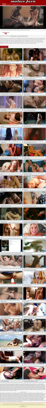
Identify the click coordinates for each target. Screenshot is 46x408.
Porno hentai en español (27, 400)
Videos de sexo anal (7, 400)
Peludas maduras (11, 399)
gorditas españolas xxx (25, 387)
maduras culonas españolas (23, 388)
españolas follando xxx (12, 385)
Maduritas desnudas (5, 399)
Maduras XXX (7, 395)
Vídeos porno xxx (27, 396)
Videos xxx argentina (40, 400)
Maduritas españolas (5, 394)
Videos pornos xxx (41, 395)
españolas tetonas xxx (3, 386)
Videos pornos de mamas (21, 396)
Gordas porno (16, 396)
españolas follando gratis (5, 385)
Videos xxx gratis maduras (17, 398)
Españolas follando (23, 2)
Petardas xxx (21, 401)
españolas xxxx (12, 386)
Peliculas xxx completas (14, 394)
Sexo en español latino (41, 394)
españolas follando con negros (34, 384)
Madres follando (28, 394)
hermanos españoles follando (32, 387)
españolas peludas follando (32, 385)
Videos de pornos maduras (3, 397)
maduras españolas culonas (10, 389)
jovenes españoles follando (15, 388)
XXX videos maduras (34, 400)
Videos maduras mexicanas (34, 394)
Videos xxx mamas (16, 401)
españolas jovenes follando (24, 385)
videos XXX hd (16, 399)
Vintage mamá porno (14, 36)
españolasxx (16, 386)
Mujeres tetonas (12, 400)
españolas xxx (8, 386)
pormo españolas (2, 390)
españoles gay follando (28, 386)
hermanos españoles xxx (39, 387)
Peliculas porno (33, 395)
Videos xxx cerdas (7, 396)
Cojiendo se (38, 396)
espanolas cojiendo (8, 384)
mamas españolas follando (41, 389)
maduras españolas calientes (39, 388)
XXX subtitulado (11, 401)
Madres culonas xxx (22, 397)
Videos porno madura (17, 395)
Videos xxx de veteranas (33, 396)
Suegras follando (23, 394)
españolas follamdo (26, 384)
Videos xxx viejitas (2, 395)
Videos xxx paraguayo (6, 401)
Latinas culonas (23, 398)
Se (8, 399)
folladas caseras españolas (35, 386)
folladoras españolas (42, 386)
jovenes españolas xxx (8, 388)
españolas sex (44, 385)
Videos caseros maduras (21, 399)
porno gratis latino (7, 390)
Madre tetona (39, 398)
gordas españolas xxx (10, 387)
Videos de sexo (22, 400)
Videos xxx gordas (11, 395)
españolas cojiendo (2, 384)
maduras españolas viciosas (26, 389)
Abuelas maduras (34, 398)
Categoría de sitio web (16, 4)
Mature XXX (34, 399)
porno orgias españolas (13, 390)
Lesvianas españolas (17, 397)
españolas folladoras (21, 384)
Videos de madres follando (29, 399)
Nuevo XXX (9, 4)
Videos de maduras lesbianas (30, 397)
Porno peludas (29, 395)
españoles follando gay (21, 386)
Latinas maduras (2, 396)
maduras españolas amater (31, 388)
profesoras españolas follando (22, 36)
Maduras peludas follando (6, 398)
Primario (4, 4)
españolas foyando (18, 385)
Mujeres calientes (38, 399)
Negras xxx (19, 394)
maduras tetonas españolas (34, 389)
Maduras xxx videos (43, 396)
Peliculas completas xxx (24, 395)
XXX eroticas (37, 395)
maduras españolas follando (18, 389)
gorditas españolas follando (17, 387)
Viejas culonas (12, 396)
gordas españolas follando (3, 387)
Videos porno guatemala (28, 398)
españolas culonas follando (14, 384)
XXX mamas (11, 398)
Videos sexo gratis (17, 400)
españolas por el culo (39, 385)
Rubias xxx (9, 394)
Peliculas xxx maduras (11, 397)
